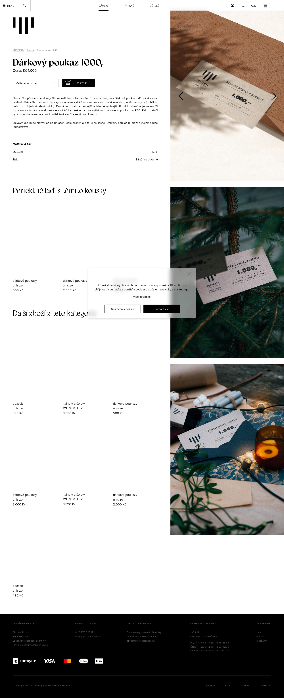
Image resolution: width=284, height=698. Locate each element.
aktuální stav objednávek (140, 640)
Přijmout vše (161, 309)
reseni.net (261, 640)
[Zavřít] (189, 274)
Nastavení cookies (122, 309)
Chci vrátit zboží (21, 632)
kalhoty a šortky (74, 403)
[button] (273, 96)
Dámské (30, 49)
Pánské (129, 6)
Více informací (142, 297)
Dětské (154, 6)
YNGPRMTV (18, 49)
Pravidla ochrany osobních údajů (30, 645)
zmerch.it (261, 632)
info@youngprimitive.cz (87, 636)
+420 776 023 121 (84, 632)
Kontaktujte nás (86, 623)
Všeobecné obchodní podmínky (30, 640)
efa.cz (259, 636)
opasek (18, 403)
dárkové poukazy (25, 280)
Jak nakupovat (21, 636)
